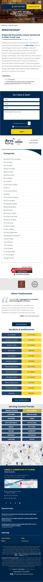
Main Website (6, 538)
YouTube (20, 503)
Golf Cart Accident (9, 200)
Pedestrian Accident (10, 220)
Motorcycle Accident (10, 213)
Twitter (11, 503)
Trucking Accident (9, 251)
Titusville (32, 435)
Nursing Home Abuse (10, 216)
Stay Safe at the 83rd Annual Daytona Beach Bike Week (21, 515)
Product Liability (9, 229)
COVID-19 (7, 188)
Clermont (32, 431)
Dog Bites (7, 194)
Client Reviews (33, 143)
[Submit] (21, 131)
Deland (11, 431)
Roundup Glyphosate (10, 232)
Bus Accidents (8, 178)
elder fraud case (17, 81)
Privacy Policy (25, 572)
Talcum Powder (8, 239)
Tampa (31, 419)
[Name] (22, 99)
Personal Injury (12, 79)
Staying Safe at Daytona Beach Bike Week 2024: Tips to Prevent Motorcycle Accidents (21, 525)
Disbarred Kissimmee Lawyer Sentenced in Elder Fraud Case (21, 36)
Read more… (6, 76)
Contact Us (25, 541)
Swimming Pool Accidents (12, 235)
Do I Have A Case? (21, 95)
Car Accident (7, 181)
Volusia (22, 555)
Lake (39, 554)
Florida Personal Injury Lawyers (27, 81)
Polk (16, 555)
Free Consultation (21, 19)
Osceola (30, 554)
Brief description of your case (22, 115)
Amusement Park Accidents (12, 159)
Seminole (25, 554)
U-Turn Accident (9, 255)
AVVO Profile (34, 140)
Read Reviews (21, 324)
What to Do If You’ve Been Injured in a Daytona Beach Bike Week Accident (21, 520)
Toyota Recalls (8, 242)
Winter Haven (32, 414)
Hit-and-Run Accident (10, 204)
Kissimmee (7, 83)
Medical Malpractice (10, 207)
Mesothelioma (8, 210)
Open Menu (39, 2)
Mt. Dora (31, 427)
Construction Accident (11, 184)
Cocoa (31, 439)
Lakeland (11, 439)
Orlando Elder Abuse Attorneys (16, 83)
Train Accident (8, 245)
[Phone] (22, 107)
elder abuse (30, 45)
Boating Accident (9, 175)
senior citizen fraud (27, 83)
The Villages (31, 423)
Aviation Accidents (9, 169)
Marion (20, 554)
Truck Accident (8, 248)
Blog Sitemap (17, 572)
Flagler (16, 554)
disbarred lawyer (10, 81)
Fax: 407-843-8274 (10, 498)
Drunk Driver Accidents (11, 197)
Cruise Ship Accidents (10, 191)
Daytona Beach (11, 423)
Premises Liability (9, 226)
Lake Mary (11, 414)
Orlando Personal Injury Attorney (12, 39)
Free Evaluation (34, 6)
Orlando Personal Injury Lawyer (10, 558)
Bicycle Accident (8, 172)
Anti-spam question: (18, 123)
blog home (4, 25)
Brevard (35, 554)
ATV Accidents (8, 162)
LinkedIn (15, 503)
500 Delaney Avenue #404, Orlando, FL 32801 (21, 483)
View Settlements (21, 400)
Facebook (6, 503)
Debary (11, 427)
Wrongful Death (9, 258)
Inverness (11, 435)
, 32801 (13, 492)
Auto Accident (8, 165)
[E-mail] (22, 103)
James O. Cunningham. (19, 569)
